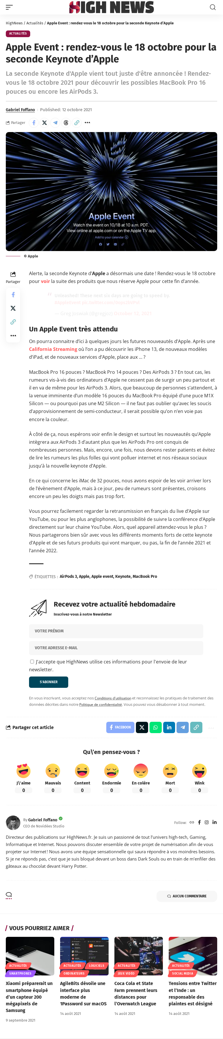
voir (45, 281)
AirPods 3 (68, 576)
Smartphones (20, 974)
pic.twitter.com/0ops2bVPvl (112, 303)
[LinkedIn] (214, 823)
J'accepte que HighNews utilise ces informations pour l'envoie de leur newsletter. (108, 666)
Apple (84, 576)
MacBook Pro (145, 576)
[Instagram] (206, 823)
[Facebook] (199, 823)
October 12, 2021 (133, 314)
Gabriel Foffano (21, 109)
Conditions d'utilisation (115, 698)
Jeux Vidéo (126, 974)
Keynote (123, 576)
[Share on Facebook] (34, 123)
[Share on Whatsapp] (155, 728)
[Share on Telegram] (55, 123)
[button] (11, 7)
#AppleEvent (68, 303)
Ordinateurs (74, 974)
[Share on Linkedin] (169, 728)
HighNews (14, 23)
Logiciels (96, 966)
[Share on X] (44, 123)
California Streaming (53, 349)
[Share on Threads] (66, 123)
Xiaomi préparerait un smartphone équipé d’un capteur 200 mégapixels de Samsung (29, 998)
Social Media (182, 974)
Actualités (35, 23)
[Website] (192, 823)
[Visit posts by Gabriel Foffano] (13, 823)
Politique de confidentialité (102, 705)
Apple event (102, 576)
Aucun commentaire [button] (186, 897)
